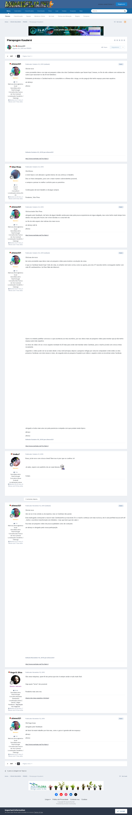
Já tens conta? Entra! (106, 4)
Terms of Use (38, 812)
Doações (73, 11)
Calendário (17, 11)
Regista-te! (121, 4)
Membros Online (39, 16)
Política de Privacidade (60, 799)
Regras (77, 16)
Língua (48, 799)
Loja (56, 11)
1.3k (16, 472)
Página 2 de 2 (27, 56)
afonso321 (21, 46)
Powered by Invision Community (66, 803)
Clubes (64, 11)
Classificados (29, 11)
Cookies (84, 799)
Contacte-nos (75, 799)
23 (15, 185)
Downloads (41, 11)
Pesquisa (86, 16)
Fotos (50, 11)
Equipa (28, 16)
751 (16, 82)
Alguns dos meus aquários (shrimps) (37, 698)
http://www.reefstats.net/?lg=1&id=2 (36, 158)
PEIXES (29, 48)
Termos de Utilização (64, 16)
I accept (121, 811)
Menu (8, 12)
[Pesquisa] (101, 11)
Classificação (18, 16)
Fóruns (7, 16)
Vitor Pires (16, 167)
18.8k (15, 690)
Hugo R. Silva (16, 672)
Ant (11, 56)
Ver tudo (51, 16)
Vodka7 (16, 454)
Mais (81, 11)
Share (104, 47)
